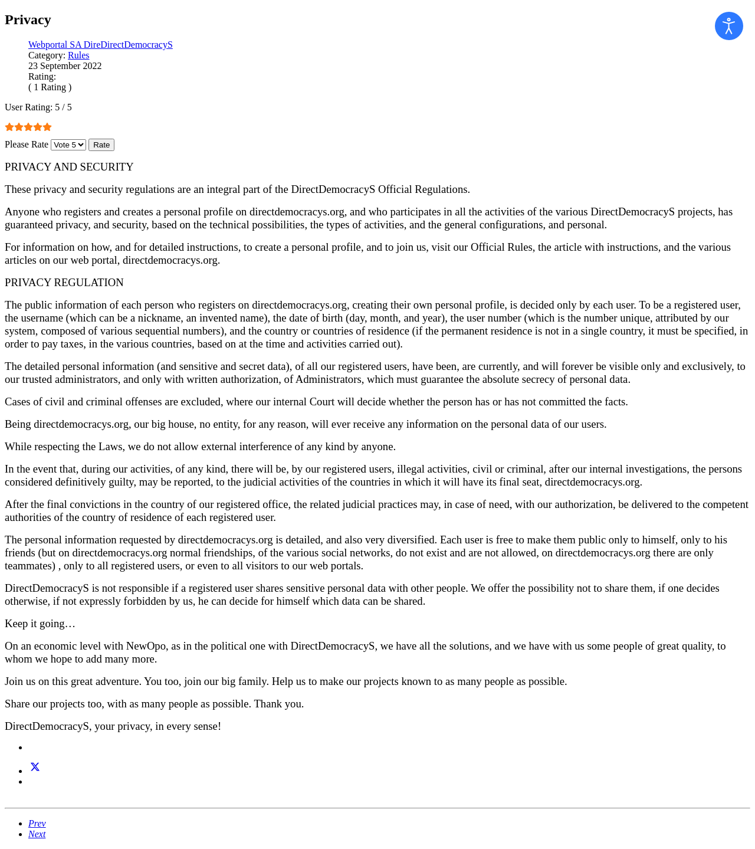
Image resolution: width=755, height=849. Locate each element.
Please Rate (26, 144)
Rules (78, 55)
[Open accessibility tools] (729, 26)
